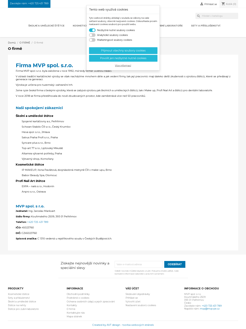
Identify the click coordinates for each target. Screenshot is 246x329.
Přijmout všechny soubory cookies (123, 50)
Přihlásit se (132, 297)
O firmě (71, 309)
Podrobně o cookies (78, 297)
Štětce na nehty (17, 305)
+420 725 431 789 (38, 3)
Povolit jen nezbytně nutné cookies (123, 58)
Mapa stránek (74, 316)
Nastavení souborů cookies (141, 305)
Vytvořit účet (133, 301)
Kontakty (72, 305)
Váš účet (132, 288)
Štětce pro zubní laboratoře (23, 309)
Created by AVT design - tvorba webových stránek (123, 324)
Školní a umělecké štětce (46, 25)
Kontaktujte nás (76, 312)
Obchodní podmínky (78, 294)
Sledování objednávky (138, 294)
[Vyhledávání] (216, 16)
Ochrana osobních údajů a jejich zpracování (91, 301)
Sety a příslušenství (205, 25)
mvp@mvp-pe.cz (210, 308)
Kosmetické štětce (18, 294)
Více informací (123, 65)
